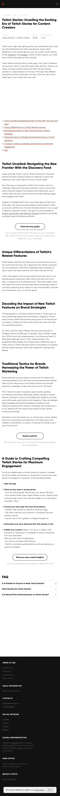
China (19, 748)
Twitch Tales (23, 15)
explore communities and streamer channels (20, 213)
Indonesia (14, 743)
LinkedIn (6, 720)
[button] (30, 226)
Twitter (5, 726)
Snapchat (12, 55)
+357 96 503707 (9, 707)
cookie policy (39, 790)
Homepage (6, 15)
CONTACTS (8, 698)
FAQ (6, 150)
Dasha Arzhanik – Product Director (16, 38)
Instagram (24, 55)
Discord (6, 723)
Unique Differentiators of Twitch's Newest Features (25, 127)
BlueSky (6, 730)
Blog (14, 15)
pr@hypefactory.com (11, 703)
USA (11, 745)
